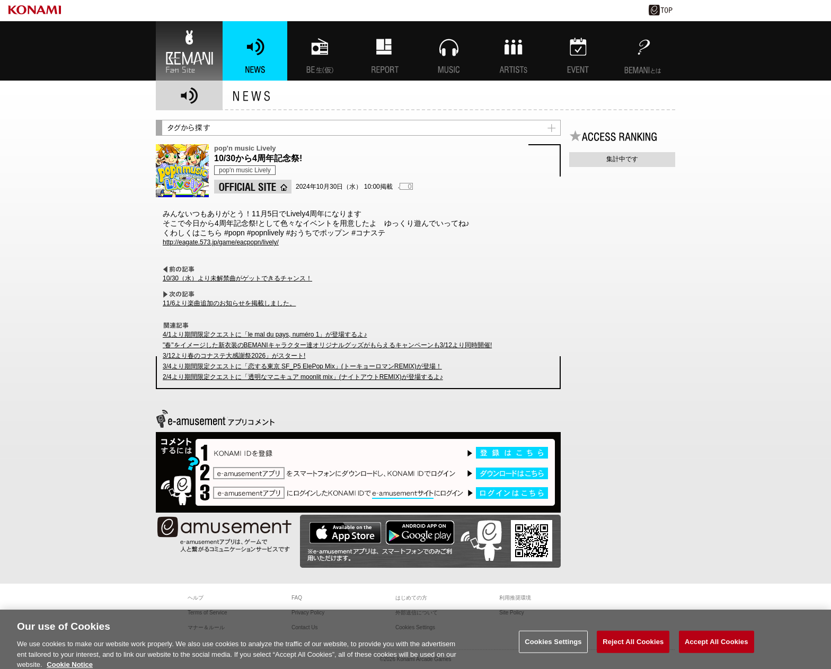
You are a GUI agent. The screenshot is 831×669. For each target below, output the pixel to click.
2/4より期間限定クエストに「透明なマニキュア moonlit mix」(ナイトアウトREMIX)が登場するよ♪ (303, 377)
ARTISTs (513, 51)
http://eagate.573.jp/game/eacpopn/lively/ (221, 242)
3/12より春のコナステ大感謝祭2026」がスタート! (234, 355)
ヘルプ (196, 598)
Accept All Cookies (716, 649)
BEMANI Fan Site (189, 51)
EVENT (578, 51)
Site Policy (511, 612)
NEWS (255, 51)
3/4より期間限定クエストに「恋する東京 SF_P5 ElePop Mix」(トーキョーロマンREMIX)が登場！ (302, 366)
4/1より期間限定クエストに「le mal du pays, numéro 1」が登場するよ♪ (265, 334)
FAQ (296, 598)
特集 (384, 51)
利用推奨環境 (515, 598)
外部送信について (416, 612)
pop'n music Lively (245, 170)
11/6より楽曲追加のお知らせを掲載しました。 (229, 303)
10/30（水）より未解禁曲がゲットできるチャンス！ (237, 278)
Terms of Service (207, 612)
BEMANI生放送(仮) (319, 51)
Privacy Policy (307, 612)
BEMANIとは (643, 51)
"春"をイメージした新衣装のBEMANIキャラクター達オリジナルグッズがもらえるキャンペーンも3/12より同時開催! (327, 345)
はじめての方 (411, 598)
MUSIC (449, 51)
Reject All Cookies (633, 649)
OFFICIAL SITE (252, 186)
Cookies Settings (553, 649)
